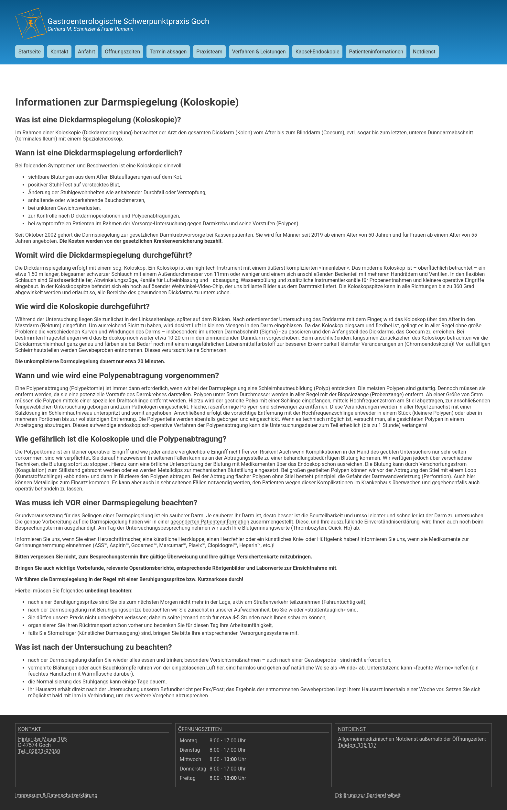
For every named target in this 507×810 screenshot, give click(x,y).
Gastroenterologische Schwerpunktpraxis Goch (128, 21)
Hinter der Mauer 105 (42, 739)
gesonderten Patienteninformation (209, 522)
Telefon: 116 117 (357, 745)
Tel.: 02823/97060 (39, 751)
